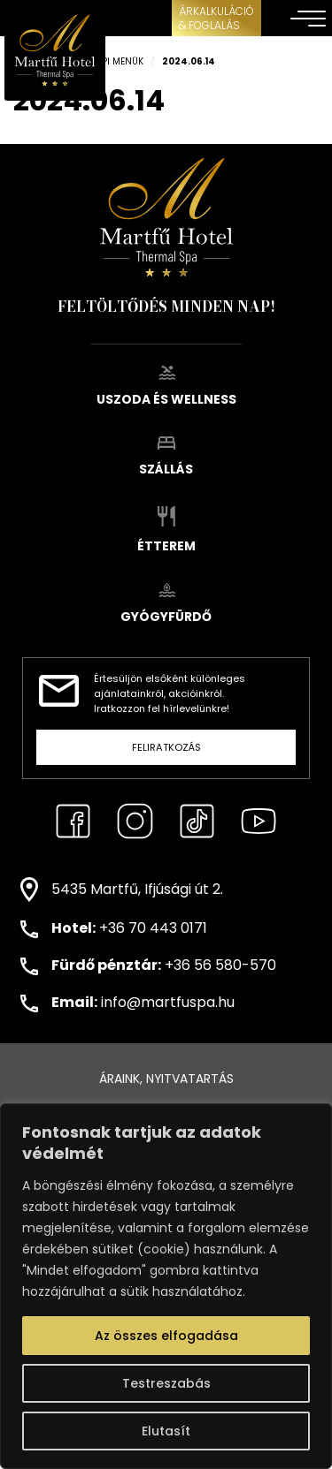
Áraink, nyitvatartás (166, 1078)
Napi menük (116, 61)
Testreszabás (166, 1383)
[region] (166, 1286)
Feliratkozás (166, 747)
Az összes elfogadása (166, 1335)
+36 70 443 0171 (153, 928)
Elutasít (166, 1431)
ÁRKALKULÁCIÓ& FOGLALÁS (216, 18)
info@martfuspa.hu (168, 1002)
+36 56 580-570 (220, 965)
